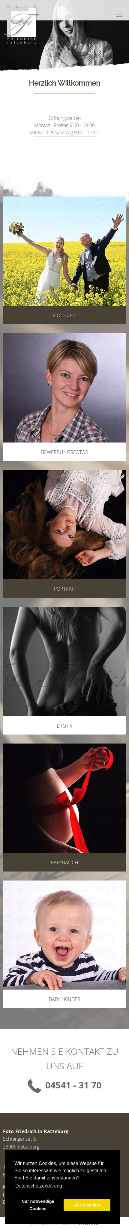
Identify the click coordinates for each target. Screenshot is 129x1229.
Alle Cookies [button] (87, 1205)
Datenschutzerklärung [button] (38, 1185)
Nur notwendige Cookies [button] (38, 1205)
